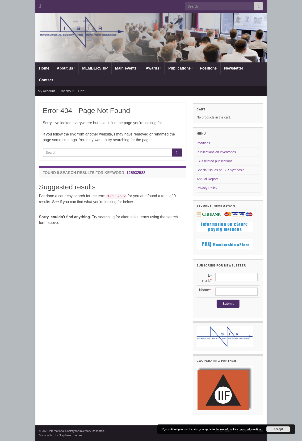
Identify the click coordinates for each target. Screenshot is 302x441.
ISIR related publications (214, 161)
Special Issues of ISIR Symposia (220, 170)
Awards (153, 68)
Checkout (66, 91)
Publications (180, 68)
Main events (126, 68)
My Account (46, 91)
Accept (278, 429)
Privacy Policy (207, 188)
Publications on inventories (216, 152)
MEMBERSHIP (95, 68)
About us (66, 68)
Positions (208, 68)
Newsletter (233, 68)
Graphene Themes (70, 435)
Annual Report (207, 179)
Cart (81, 91)
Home (44, 68)
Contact (46, 80)
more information (250, 429)
